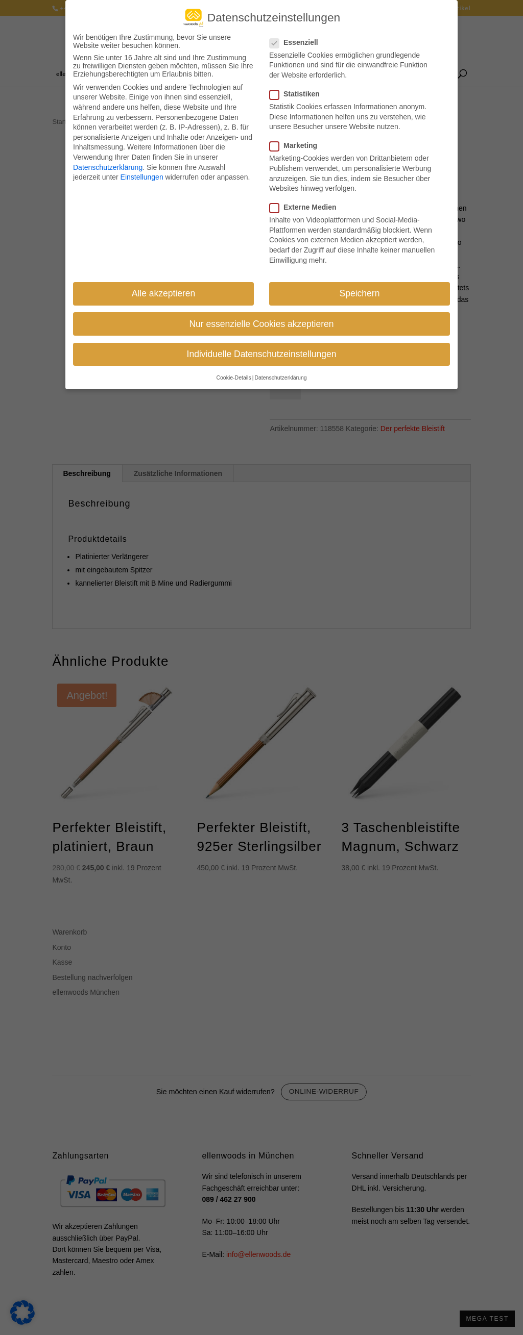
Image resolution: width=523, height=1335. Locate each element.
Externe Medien (307, 207)
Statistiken (298, 93)
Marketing (297, 145)
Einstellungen (142, 176)
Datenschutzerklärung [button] (280, 377)
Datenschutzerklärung (107, 166)
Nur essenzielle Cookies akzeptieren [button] (261, 323)
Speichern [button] (360, 293)
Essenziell (298, 42)
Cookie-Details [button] (233, 377)
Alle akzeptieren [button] (164, 293)
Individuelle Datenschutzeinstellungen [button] (262, 353)
